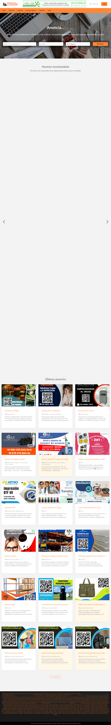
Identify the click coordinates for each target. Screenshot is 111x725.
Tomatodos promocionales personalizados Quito (59, 604)
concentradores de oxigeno (62, 693)
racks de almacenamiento (45, 713)
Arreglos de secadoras (30, 698)
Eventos (13, 511)
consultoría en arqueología (44, 705)
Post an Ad (94, 4)
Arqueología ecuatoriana (103, 704)
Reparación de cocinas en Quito (58, 709)
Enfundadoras (19, 693)
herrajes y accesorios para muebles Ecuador (44, 699)
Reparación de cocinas (53, 708)
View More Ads (55, 677)
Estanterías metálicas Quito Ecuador (55, 556)
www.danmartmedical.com (53, 693)
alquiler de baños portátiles (9, 700)
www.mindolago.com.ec (68, 694)
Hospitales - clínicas (48, 414)
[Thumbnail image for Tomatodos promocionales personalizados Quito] (55, 589)
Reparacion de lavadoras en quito (85, 708)
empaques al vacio (30, 693)
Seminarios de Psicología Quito (69, 702)
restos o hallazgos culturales (54, 707)
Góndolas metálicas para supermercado (92, 556)
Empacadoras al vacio (86, 411)
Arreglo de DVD (70, 698)
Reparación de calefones (44, 708)
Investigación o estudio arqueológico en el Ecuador (26, 707)
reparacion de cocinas (54, 695)
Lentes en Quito (10, 556)
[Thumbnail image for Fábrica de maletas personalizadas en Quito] (92, 589)
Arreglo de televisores (83, 697)
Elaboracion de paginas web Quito (99, 703)
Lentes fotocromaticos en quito (89, 508)
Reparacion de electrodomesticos (10, 697)
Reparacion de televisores (20, 697)
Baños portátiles (68, 699)
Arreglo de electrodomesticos (74, 697)
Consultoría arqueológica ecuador (33, 705)
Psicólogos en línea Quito (66, 700)
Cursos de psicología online (104, 702)
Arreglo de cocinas (66, 697)
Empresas (11, 10)
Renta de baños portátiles (75, 699)
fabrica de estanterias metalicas (64, 713)
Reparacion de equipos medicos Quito (73, 693)
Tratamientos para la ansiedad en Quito (16, 702)
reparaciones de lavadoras (90, 695)
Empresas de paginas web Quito (15, 704)
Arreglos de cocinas (46, 698)
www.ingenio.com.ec (37, 710)
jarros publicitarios (92, 712)
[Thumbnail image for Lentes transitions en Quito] (55, 492)
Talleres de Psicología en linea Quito (93, 702)
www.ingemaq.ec (5, 693)
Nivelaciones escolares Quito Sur (57, 694)
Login (104, 4)
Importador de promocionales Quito (12, 712)
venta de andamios (41, 704)
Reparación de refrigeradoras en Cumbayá (19, 709)
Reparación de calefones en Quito (33, 709)
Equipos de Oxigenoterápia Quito (8, 694)
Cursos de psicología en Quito (59, 702)
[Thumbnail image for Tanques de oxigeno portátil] (19, 444)
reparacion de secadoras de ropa (40, 697)
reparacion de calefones (63, 695)
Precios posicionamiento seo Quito (20, 710)
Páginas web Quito (80, 709)
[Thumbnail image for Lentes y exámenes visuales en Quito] (92, 444)
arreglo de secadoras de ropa (101, 697)
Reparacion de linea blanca (50, 697)
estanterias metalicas (54, 713)
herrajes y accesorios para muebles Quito (29, 699)
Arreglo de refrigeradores (91, 697)
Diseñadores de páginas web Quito (101, 709)
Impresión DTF (10, 508)
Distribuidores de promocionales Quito (25, 712)
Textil (22, 511)
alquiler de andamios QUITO (75, 704)
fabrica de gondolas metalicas (82, 713)
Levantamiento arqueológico (22, 705)
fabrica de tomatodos (58, 712)
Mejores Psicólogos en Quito (75, 700)
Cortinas (13, 695)
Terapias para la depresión (51, 411)
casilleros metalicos (97, 713)
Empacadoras (10, 693)
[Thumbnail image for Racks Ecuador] (19, 589)
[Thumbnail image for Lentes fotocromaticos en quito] (92, 492)
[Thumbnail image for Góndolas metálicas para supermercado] (92, 541)
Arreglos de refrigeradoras (38, 698)
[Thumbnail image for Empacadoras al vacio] (92, 395)
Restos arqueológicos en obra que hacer (69, 705)
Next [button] (107, 221)
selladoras (15, 693)
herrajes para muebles (84, 698)
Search (100, 44)
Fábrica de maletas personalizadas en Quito (94, 604)
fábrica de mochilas (45, 710)
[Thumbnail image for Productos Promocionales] (19, 638)
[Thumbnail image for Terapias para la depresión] (55, 395)
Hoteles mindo (79, 694)
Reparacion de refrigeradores (30, 697)
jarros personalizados (99, 712)
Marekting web (83, 703)
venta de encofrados (66, 704)
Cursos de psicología (40, 702)
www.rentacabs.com (55, 699)
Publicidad (18, 511)
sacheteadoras (24, 693)
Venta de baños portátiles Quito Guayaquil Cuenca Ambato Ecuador (46, 700)
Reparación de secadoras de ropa (34, 708)
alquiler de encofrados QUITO (85, 704)
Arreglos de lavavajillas (53, 698)
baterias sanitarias (92, 699)
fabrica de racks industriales (28, 713)
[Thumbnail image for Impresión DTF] (19, 492)
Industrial (20, 10)
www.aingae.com (23, 703)
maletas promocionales (78, 710)
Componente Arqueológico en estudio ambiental (67, 707)
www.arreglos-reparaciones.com (12, 698)
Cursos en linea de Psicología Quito (81, 702)
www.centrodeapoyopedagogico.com (38, 694)
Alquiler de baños (62, 699)
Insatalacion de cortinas (39, 695)
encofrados (46, 704)
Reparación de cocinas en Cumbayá (70, 709)
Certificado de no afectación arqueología (10, 705)
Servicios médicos (31, 10)
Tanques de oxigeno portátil (15, 459)
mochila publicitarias (61, 710)
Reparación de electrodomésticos (73, 708)
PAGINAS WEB (72, 703)
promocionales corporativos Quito (38, 712)
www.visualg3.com (37, 693)
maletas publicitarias (86, 710)
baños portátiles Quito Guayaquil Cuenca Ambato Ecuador (25, 700)
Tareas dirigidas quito (48, 694)
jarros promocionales (85, 712)
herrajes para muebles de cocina (93, 698)
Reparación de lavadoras (99, 695)
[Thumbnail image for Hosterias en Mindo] (19, 395)
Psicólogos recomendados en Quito (87, 700)
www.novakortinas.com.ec (7, 695)
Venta (49, 10)
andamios (22, 704)
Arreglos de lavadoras (22, 698)
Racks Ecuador (10, 604)
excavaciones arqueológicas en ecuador (55, 705)
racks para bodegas (37, 713)
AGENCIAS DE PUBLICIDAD (31, 703)
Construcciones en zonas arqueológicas (83, 705)
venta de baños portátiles (84, 699)
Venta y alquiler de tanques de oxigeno (56, 459)
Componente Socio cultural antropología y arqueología (85, 707)
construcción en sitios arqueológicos (96, 705)
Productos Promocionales (14, 653)
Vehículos (42, 10)
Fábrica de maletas (30, 710)
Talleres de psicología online (7, 703)
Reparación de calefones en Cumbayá (45, 709)
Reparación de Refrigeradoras (62, 708)
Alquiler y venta (10, 462)
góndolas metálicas (73, 713)
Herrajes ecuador (77, 698)
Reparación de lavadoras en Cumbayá (98, 708)
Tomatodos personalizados (49, 712)
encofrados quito (52, 704)
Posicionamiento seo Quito (9, 710)
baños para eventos (98, 699)
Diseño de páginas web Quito (89, 709)
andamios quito (27, 704)
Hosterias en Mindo (12, 411)
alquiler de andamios (33, 704)
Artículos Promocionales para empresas (92, 653)
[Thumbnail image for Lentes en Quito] (19, 541)
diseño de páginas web (15, 703)
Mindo (108, 694)
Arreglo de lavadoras (59, 697)
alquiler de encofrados (58, 704)
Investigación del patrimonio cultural (13, 708)
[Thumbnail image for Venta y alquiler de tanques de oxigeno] (55, 444)
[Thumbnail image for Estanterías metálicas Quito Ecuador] (55, 541)
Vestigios (47, 707)
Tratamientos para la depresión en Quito (30, 702)
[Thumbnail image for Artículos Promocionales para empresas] (92, 638)
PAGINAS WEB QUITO (44, 693)
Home (4, 10)
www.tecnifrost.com (47, 695)
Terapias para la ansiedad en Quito (98, 700)
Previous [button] (4, 221)
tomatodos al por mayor (66, 712)
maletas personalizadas (94, 710)
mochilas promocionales (53, 710)
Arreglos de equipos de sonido (62, 698)
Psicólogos (60, 700)
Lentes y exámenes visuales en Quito (91, 459)
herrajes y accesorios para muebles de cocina (14, 699)
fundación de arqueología (12, 707)
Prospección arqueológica (99, 707)
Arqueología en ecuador (95, 704)
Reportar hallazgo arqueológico (40, 707)
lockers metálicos (91, 713)
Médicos (26, 462)
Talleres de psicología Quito (49, 702)
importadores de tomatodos (76, 712)
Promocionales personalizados (52, 653)
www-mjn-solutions (20, 713)
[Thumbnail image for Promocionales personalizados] (55, 638)
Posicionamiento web (89, 703)
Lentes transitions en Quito (51, 508)
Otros (13, 414)
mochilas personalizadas (69, 710)
